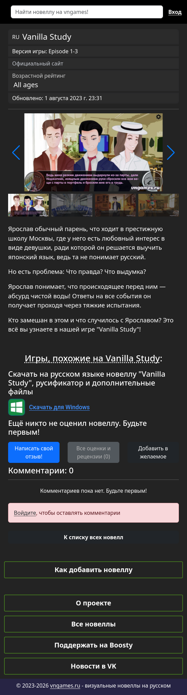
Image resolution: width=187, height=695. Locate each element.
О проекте (93, 602)
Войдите (25, 512)
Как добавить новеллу (93, 569)
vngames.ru (65, 685)
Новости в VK (93, 666)
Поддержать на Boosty (93, 645)
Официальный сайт (37, 63)
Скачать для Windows (59, 407)
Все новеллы (93, 623)
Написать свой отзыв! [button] (34, 452)
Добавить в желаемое (153, 452)
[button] (16, 152)
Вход (175, 12)
